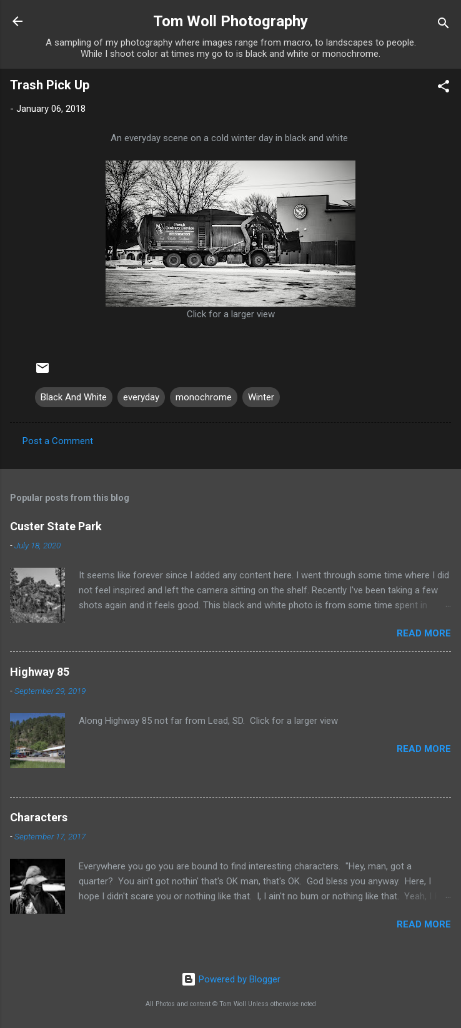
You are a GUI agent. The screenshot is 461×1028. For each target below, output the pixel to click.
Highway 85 (39, 671)
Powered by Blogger (230, 979)
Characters (38, 817)
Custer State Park (56, 526)
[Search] (443, 25)
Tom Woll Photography (230, 21)
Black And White (74, 397)
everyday (141, 397)
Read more (424, 633)
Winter (261, 397)
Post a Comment (57, 441)
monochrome (204, 397)
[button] (443, 88)
